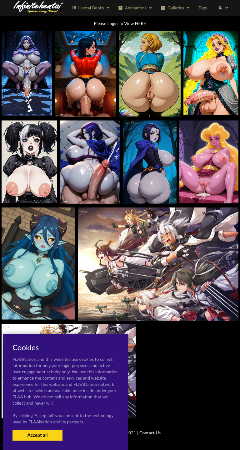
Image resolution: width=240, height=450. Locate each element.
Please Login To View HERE (120, 23)
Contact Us (150, 432)
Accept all (37, 435)
